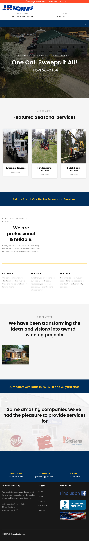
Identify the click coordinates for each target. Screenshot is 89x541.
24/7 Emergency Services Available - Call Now (44, 1)
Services (41, 501)
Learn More (15, 172)
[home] (17, 7)
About (40, 496)
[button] (85, 23)
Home (40, 492)
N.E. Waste (42, 505)
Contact (41, 510)
